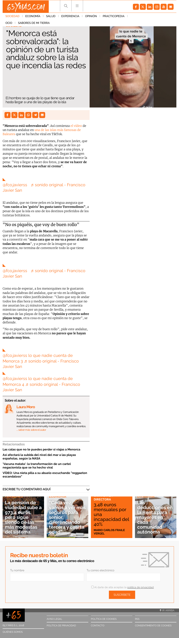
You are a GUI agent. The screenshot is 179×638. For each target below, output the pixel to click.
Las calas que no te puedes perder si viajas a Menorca (41, 449)
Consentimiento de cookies (153, 625)
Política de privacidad (61, 625)
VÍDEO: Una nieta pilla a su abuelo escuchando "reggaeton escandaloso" (45, 474)
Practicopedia (113, 16)
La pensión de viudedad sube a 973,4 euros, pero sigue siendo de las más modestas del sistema (22, 517)
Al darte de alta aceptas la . (122, 587)
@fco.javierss (15, 184)
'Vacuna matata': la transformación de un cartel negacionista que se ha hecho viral (37, 465)
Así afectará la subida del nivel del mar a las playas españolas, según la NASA (39, 456)
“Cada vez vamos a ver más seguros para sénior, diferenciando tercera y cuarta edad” (67, 517)
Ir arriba (167, 610)
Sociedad (12, 16)
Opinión (91, 16)
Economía (32, 16)
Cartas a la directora (103, 497)
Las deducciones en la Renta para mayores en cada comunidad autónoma (153, 517)
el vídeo (76, 126)
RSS (137, 619)
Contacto (97, 625)
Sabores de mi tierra (21, 23)
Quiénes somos (13, 631)
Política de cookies (104, 619)
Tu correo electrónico (100, 570)
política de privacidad (140, 587)
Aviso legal (54, 619)
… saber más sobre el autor (31, 429)
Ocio (133, 16)
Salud (50, 16)
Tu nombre (17, 570)
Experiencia (70, 16)
